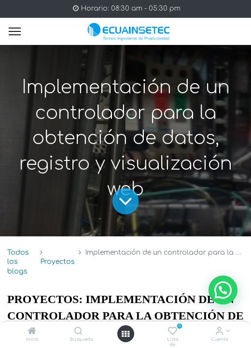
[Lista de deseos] (172, 331)
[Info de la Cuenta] (219, 331)
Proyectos (57, 261)
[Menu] (15, 31)
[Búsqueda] (78, 331)
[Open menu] (125, 334)
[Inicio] (32, 331)
